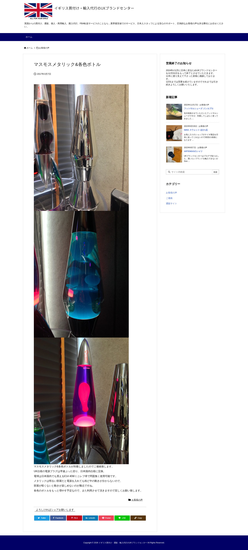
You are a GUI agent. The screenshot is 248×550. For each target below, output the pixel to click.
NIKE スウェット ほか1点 (196, 130)
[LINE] (122, 518)
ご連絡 (169, 198)
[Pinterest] (74, 518)
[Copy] (138, 518)
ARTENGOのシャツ (193, 151)
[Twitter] (42, 518)
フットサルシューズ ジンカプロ (198, 108)
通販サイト (171, 203)
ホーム (30, 48)
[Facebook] (58, 518)
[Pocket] (106, 518)
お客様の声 (44, 48)
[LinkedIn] (90, 518)
